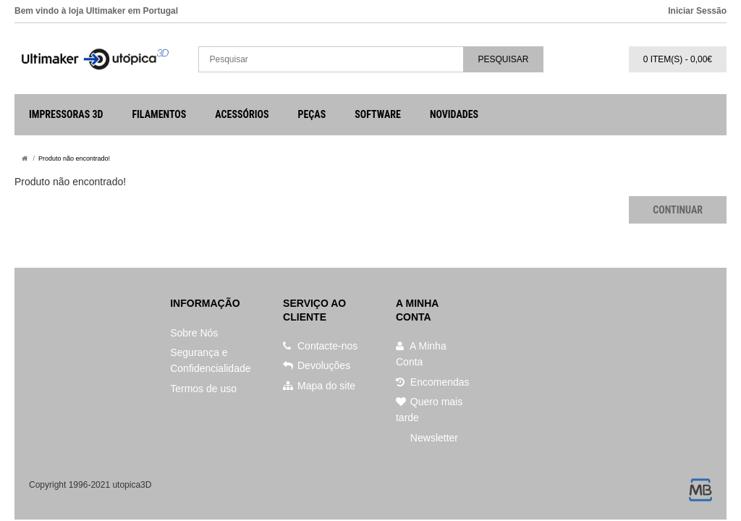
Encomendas (433, 382)
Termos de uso (203, 388)
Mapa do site (319, 385)
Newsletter (432, 438)
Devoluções (316, 365)
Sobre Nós (194, 333)
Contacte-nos (320, 346)
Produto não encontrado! (74, 158)
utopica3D (131, 485)
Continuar (678, 210)
